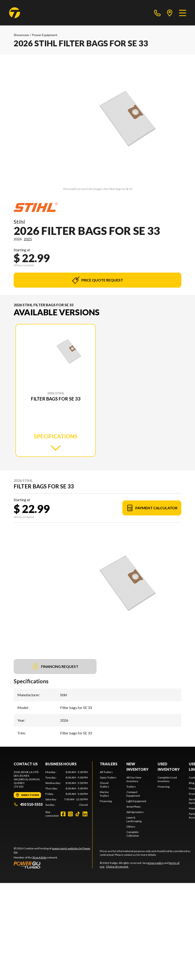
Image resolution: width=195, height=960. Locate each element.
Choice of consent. (117, 866)
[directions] (169, 13)
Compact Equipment (133, 793)
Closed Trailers (104, 784)
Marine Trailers (104, 793)
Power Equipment (44, 35)
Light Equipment (136, 801)
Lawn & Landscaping (133, 819)
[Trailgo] (14, 12)
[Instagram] (70, 814)
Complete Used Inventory (167, 779)
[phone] (157, 13)
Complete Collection (132, 833)
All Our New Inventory (133, 779)
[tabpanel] (66, 788)
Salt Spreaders (135, 812)
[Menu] (182, 12)
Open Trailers (108, 777)
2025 (28, 239)
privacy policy (155, 863)
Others (130, 826)
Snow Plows (133, 806)
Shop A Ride (39, 857)
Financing (106, 801)
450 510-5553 (28, 804)
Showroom (21, 35)
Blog (191, 783)
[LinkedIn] (85, 814)
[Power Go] (53, 864)
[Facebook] (63, 814)
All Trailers (106, 772)
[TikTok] (77, 814)
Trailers (108, 764)
